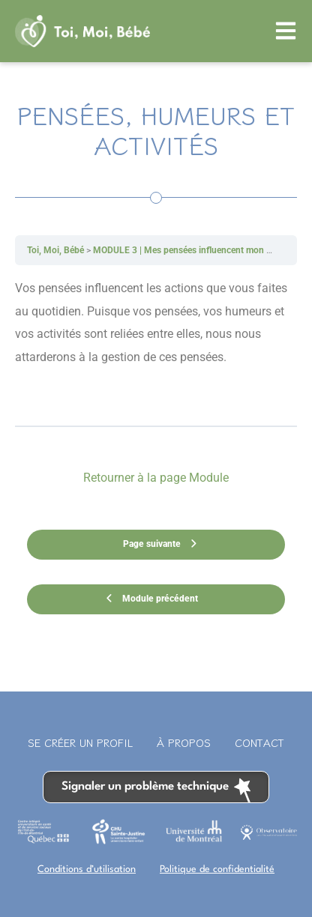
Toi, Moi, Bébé (55, 250)
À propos (184, 742)
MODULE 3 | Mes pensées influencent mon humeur (195, 250)
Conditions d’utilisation (87, 869)
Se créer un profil (80, 742)
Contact (259, 742)
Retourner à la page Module (156, 477)
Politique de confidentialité (217, 869)
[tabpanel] (156, 345)
